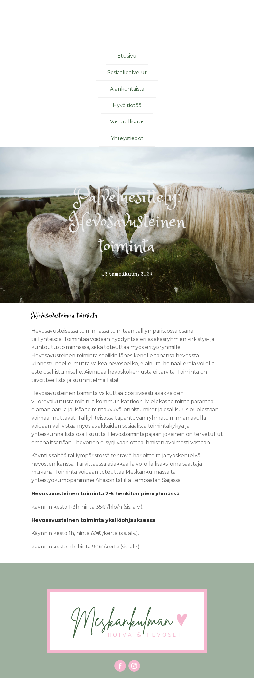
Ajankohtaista (127, 89)
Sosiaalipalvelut (127, 72)
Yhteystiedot (127, 138)
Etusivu (127, 56)
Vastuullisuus (127, 122)
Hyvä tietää (127, 105)
